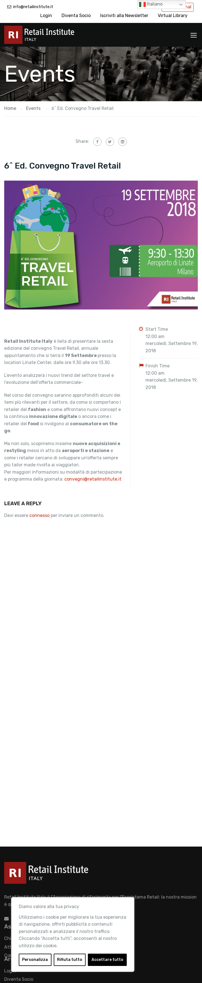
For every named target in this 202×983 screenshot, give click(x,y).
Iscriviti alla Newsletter (124, 15)
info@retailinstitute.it (33, 6)
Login (46, 15)
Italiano (151, 4)
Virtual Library (172, 15)
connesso (39, 515)
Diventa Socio (76, 15)
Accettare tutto (107, 959)
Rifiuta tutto (69, 959)
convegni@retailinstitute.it (92, 479)
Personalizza (35, 959)
